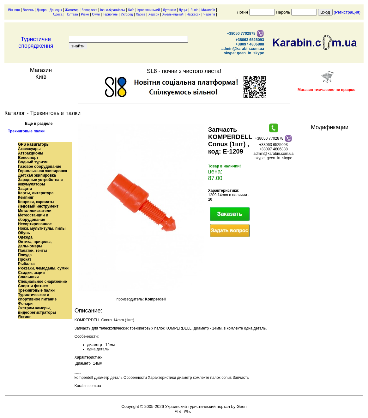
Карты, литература (35, 193)
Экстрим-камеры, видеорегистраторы (37, 310)
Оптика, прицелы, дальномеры (34, 243)
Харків (140, 14)
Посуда (25, 255)
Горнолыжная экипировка (42, 171)
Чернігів (209, 14)
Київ (131, 10)
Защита (25, 188)
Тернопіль (110, 14)
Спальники (28, 277)
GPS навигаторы (34, 144)
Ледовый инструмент (38, 206)
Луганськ (169, 10)
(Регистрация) (347, 12)
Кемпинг (26, 197)
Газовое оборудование (39, 166)
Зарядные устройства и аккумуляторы (40, 182)
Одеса (58, 14)
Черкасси (194, 14)
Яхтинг (24, 317)
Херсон (153, 14)
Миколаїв (208, 10)
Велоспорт (28, 157)
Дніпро (41, 10)
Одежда (25, 237)
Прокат (24, 259)
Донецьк (56, 10)
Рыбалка (26, 264)
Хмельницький (172, 14)
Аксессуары (29, 149)
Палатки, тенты (32, 250)
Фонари (25, 303)
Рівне (85, 14)
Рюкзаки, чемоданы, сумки (43, 268)
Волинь (28, 10)
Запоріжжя (89, 10)
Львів (194, 10)
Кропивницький (148, 10)
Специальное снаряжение (42, 281)
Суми (96, 14)
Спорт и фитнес (33, 286)
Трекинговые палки (26, 131)
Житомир (72, 10)
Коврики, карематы (36, 202)
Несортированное (35, 224)
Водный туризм (33, 162)
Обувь (24, 233)
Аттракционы (30, 153)
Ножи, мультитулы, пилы (42, 228)
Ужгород (127, 14)
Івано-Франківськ (112, 10)
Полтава (71, 14)
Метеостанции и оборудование (33, 217)
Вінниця (14, 10)
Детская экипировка (37, 175)
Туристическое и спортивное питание (37, 297)
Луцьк (183, 10)
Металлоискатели (34, 211)
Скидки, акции (31, 272)
